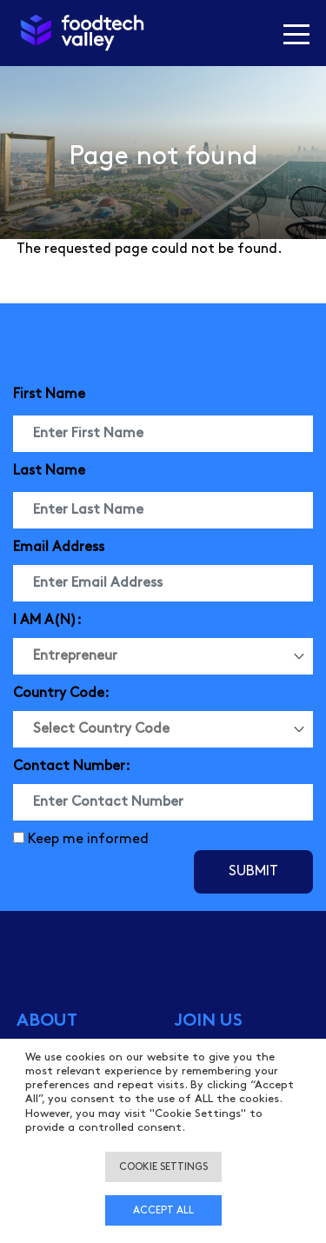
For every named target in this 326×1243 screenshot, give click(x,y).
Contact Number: (71, 766)
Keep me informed (88, 839)
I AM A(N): (47, 620)
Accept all (163, 1210)
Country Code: (61, 693)
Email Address (58, 547)
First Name (49, 394)
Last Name (49, 470)
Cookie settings (163, 1167)
